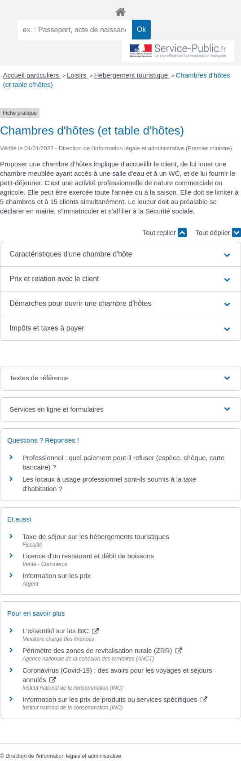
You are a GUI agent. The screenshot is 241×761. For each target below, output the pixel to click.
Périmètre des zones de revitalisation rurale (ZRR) (102, 650)
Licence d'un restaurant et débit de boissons (88, 556)
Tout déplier (218, 232)
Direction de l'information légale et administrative (63, 756)
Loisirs (77, 75)
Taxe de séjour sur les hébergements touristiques (95, 536)
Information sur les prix (56, 575)
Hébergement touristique (132, 75)
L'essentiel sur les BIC (60, 631)
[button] (120, 254)
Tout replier (165, 232)
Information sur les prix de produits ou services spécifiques (114, 699)
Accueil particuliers (32, 75)
